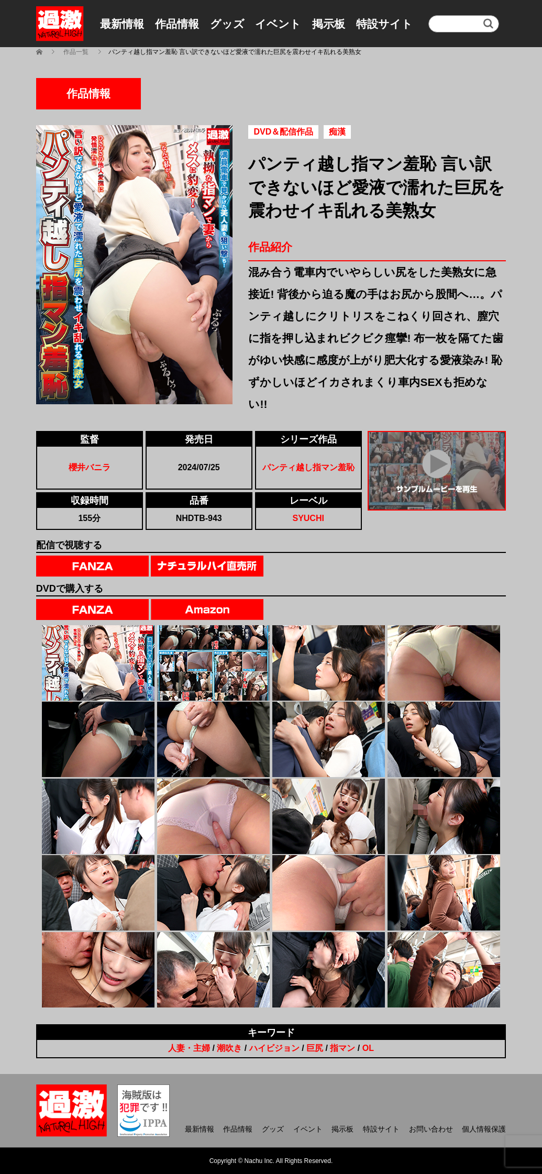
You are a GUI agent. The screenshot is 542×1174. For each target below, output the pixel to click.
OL (368, 1048)
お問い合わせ (431, 1129)
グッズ (227, 24)
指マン (342, 1048)
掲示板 (328, 24)
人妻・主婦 (189, 1048)
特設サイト (384, 24)
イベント (278, 24)
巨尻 (314, 1048)
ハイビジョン (274, 1048)
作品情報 (177, 24)
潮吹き (229, 1048)
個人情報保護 (484, 1129)
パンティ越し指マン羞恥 (308, 467)
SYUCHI (308, 518)
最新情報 (122, 24)
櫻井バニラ (89, 467)
